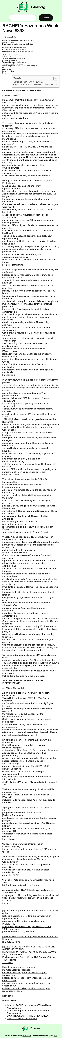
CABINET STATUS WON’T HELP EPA (28, 82)
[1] (19, 95)
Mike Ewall (27, 1036)
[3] (36, 735)
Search (46, 18)
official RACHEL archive (13, 58)
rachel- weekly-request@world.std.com (14, 63)
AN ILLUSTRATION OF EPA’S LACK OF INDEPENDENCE (36, 85)
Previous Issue (6, 70)
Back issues (9, 55)
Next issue (7, 995)
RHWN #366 (42, 766)
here (55, 1036)
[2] (22, 688)
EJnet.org (38, 7)
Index (19, 55)
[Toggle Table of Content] (54, 79)
